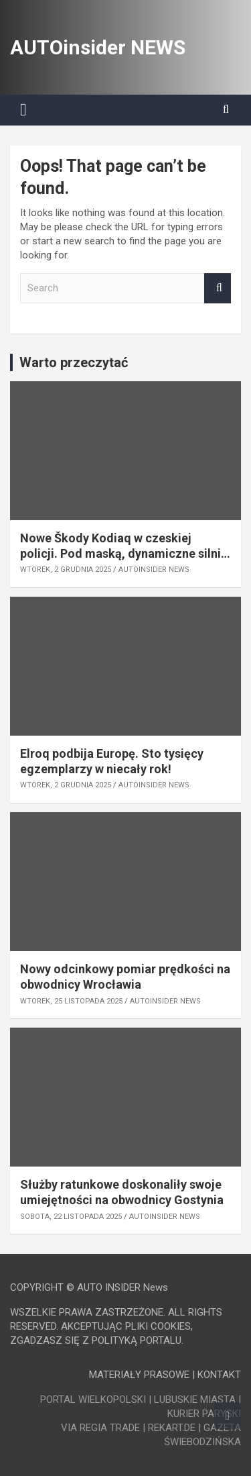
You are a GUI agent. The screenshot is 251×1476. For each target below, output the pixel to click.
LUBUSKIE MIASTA (195, 1399)
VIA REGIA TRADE (100, 1428)
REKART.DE (171, 1428)
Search (217, 288)
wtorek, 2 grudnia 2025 (65, 569)
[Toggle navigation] (23, 110)
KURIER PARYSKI (204, 1414)
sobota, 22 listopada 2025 (71, 1216)
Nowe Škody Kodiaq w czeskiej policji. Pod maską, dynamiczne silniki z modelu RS (125, 554)
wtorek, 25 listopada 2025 (71, 1001)
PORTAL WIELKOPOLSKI (93, 1399)
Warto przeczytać (73, 362)
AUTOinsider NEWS (97, 47)
